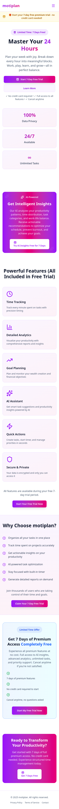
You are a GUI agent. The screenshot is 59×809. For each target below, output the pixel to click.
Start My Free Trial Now (29, 710)
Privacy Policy (16, 802)
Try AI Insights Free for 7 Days (29, 244)
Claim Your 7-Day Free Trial (29, 603)
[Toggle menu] (53, 6)
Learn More (29, 88)
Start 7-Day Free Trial (29, 79)
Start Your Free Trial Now (29, 503)
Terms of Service (32, 802)
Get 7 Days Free (29, 774)
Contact (45, 802)
